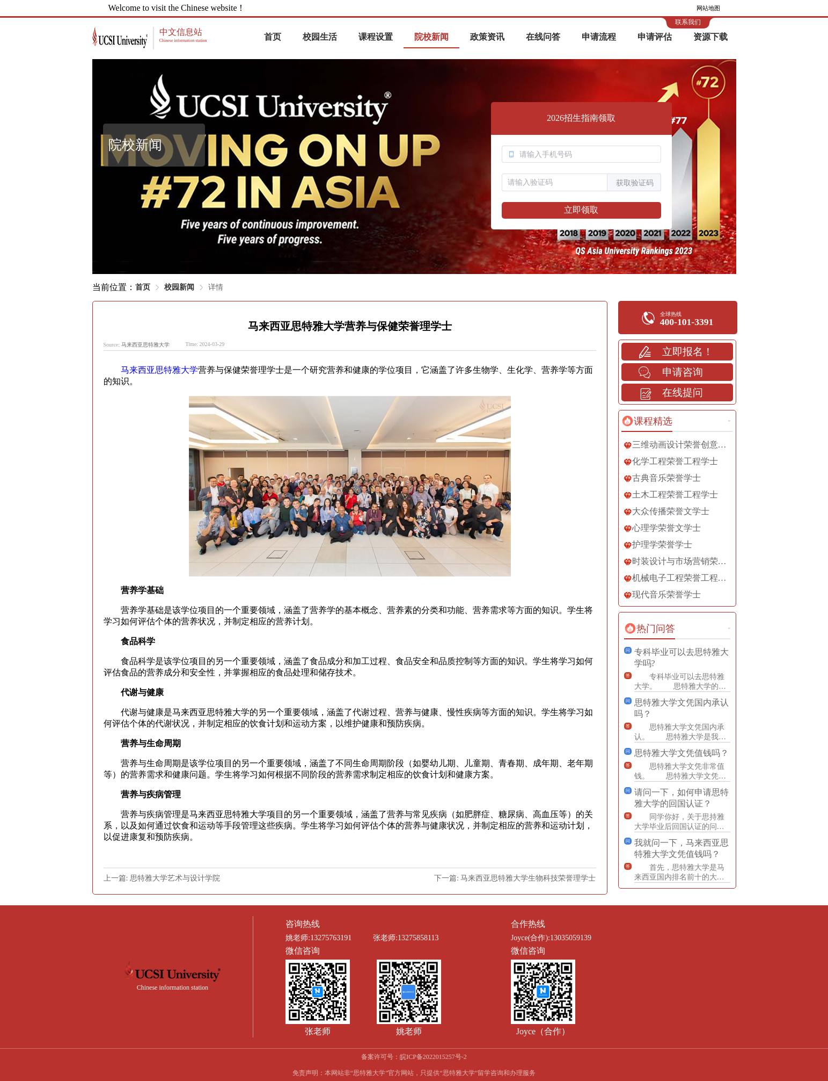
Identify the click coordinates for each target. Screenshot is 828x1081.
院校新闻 (431, 36)
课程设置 (375, 36)
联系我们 (688, 22)
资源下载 (710, 36)
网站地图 (708, 8)
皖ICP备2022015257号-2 (433, 1057)
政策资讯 (487, 36)
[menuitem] (272, 37)
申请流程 (599, 36)
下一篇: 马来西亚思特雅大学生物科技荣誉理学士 (515, 878)
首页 (272, 36)
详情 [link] (215, 287)
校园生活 (320, 36)
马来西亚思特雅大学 (145, 345)
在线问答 (543, 36)
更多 (729, 628)
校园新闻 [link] (179, 287)
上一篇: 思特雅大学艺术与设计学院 (162, 878)
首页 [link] (142, 287)
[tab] (646, 421)
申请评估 (655, 36)
